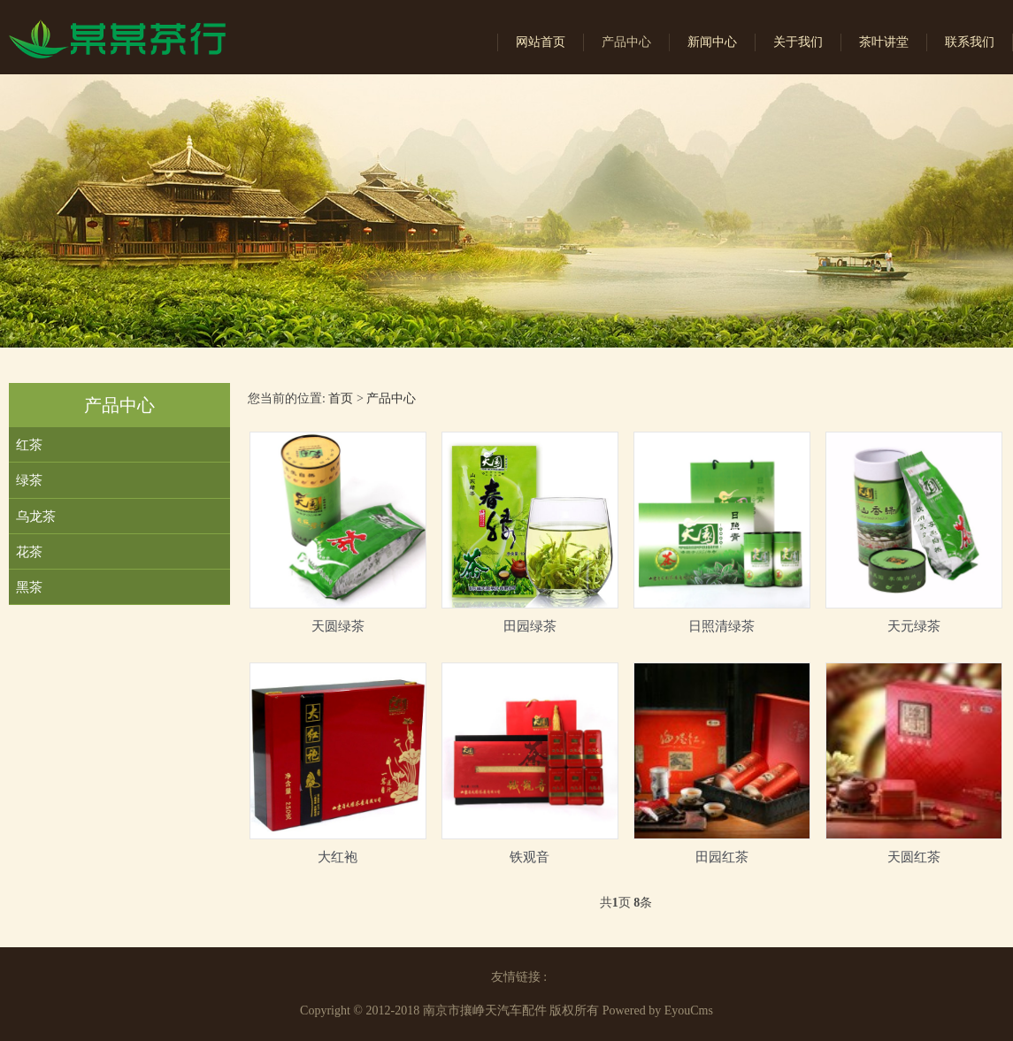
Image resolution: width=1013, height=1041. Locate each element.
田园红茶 (721, 856)
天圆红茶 (913, 856)
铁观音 (529, 856)
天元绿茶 (913, 625)
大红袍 (337, 856)
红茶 (29, 444)
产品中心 (626, 42)
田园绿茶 (529, 625)
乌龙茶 (36, 516)
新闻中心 (712, 42)
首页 (340, 398)
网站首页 (540, 42)
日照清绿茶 (721, 625)
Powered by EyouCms (656, 1010)
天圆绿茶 (338, 625)
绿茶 (29, 479)
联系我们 (969, 42)
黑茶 (29, 586)
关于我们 (798, 42)
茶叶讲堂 (884, 42)
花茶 (29, 551)
